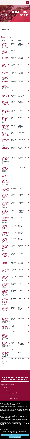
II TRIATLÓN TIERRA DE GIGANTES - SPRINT (4, 240)
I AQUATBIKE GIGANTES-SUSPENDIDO (5, 59)
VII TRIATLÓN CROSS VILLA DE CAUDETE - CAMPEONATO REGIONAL (5, 104)
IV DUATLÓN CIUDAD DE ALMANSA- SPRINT (5, 292)
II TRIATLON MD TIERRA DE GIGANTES (5, 233)
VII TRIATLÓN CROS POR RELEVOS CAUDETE (5, 119)
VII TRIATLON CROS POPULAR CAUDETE (6, 111)
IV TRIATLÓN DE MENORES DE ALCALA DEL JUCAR (5, 204)
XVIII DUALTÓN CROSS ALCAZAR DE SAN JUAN (5, 45)
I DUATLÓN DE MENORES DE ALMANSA (5, 270)
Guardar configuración (15, 437)
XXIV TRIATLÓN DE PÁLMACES (5, 96)
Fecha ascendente (23, 33)
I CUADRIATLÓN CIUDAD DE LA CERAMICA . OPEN (6, 149)
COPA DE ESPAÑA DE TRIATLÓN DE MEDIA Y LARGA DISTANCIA (6, 135)
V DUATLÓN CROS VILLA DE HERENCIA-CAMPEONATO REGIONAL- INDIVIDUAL (5, 256)
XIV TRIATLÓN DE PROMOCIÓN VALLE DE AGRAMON (5, 84)
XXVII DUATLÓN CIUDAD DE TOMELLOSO (5, 319)
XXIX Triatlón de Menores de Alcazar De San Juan (5, 141)
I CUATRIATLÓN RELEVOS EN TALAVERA (5, 158)
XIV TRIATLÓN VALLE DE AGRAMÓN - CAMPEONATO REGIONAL (5, 75)
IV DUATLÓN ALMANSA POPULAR (5, 277)
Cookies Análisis (15, 432)
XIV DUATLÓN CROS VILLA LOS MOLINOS (6, 343)
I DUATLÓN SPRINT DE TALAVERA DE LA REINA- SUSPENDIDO (5, 53)
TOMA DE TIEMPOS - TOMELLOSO (5, 360)
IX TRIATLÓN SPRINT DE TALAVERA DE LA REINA (5, 247)
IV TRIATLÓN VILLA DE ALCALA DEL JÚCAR (5, 196)
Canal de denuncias (14, 398)
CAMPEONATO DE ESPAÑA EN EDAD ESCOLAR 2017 (6, 190)
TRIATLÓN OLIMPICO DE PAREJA (5, 175)
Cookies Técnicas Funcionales (10, 431)
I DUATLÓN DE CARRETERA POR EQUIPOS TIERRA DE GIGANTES (5, 310)
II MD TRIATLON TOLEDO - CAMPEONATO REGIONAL (5, 219)
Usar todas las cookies (7, 434)
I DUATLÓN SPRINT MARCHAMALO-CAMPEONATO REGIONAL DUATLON (6, 334)
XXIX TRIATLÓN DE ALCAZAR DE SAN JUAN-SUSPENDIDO (5, 127)
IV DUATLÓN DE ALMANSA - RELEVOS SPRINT (5, 285)
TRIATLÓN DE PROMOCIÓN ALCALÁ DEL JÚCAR (5, 212)
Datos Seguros (14, 393)
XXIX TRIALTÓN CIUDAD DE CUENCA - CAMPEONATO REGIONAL (5, 67)
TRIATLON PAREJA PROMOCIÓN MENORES (5, 167)
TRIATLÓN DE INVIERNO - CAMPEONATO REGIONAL (5, 351)
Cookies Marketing (22, 431)
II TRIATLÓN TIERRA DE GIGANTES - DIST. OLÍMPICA (5, 227)
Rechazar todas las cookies (21, 434)
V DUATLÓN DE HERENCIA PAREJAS (5, 264)
